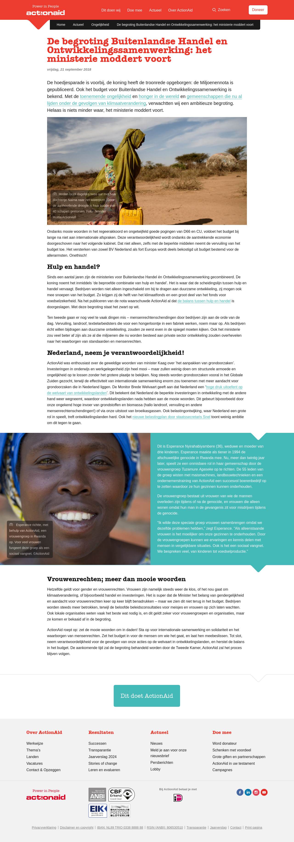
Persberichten (161, 762)
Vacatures (34, 763)
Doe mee (134, 10)
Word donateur (224, 743)
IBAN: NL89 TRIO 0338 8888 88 (120, 827)
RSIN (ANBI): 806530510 (165, 827)
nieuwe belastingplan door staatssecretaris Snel (171, 417)
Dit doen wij (111, 10)
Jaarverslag (218, 827)
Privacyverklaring (44, 827)
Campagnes (222, 770)
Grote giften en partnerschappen (238, 757)
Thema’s (33, 750)
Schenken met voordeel (231, 750)
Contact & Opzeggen (43, 770)
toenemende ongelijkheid (105, 96)
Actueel (155, 10)
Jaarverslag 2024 (102, 757)
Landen (32, 757)
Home (61, 24)
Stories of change (102, 763)
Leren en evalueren (104, 770)
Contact (235, 827)
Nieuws (156, 743)
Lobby (155, 769)
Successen (97, 743)
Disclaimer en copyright (76, 827)
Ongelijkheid (100, 24)
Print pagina (253, 827)
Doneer (258, 10)
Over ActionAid (180, 10)
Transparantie (99, 750)
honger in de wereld (159, 96)
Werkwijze (34, 743)
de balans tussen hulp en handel (204, 301)
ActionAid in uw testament (233, 763)
